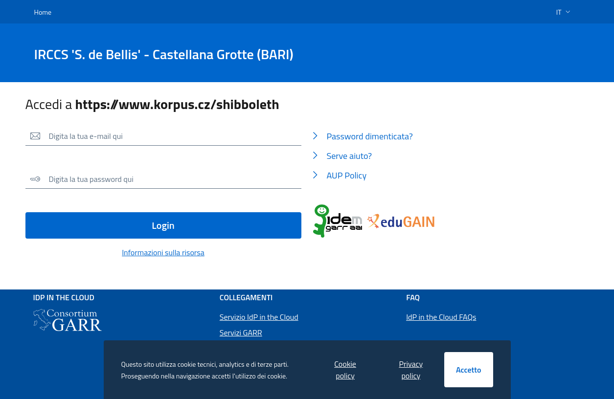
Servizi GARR (241, 332)
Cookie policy (345, 369)
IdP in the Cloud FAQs (441, 317)
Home (43, 12)
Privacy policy (411, 369)
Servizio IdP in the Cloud (259, 317)
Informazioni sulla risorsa (163, 252)
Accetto (468, 370)
